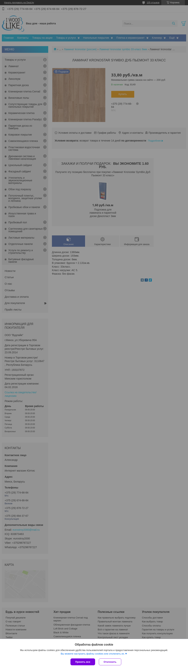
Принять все (82, 661)
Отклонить (110, 661)
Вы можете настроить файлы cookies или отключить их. (93, 653)
